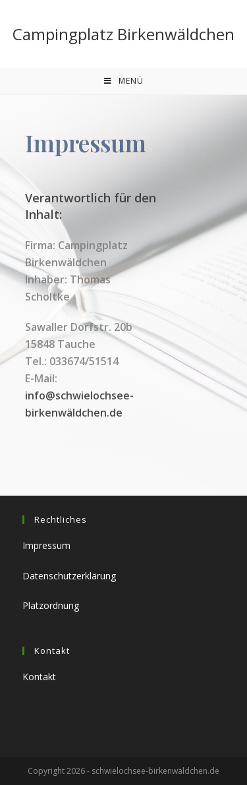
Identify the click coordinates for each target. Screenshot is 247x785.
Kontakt (39, 676)
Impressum (46, 545)
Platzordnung (50, 605)
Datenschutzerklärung (69, 575)
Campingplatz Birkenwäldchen (123, 34)
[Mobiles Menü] (124, 81)
